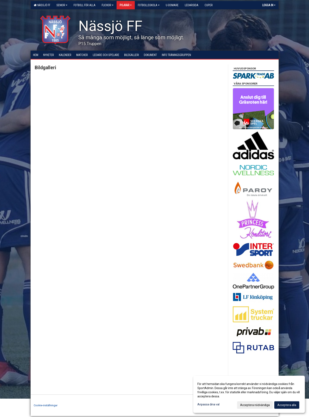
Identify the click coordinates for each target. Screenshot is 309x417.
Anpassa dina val (208, 404)
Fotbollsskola (149, 5)
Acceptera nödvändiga (255, 405)
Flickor (107, 5)
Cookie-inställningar (45, 405)
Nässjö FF (42, 5)
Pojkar (126, 5)
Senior (61, 5)
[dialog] (249, 394)
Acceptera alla (286, 405)
